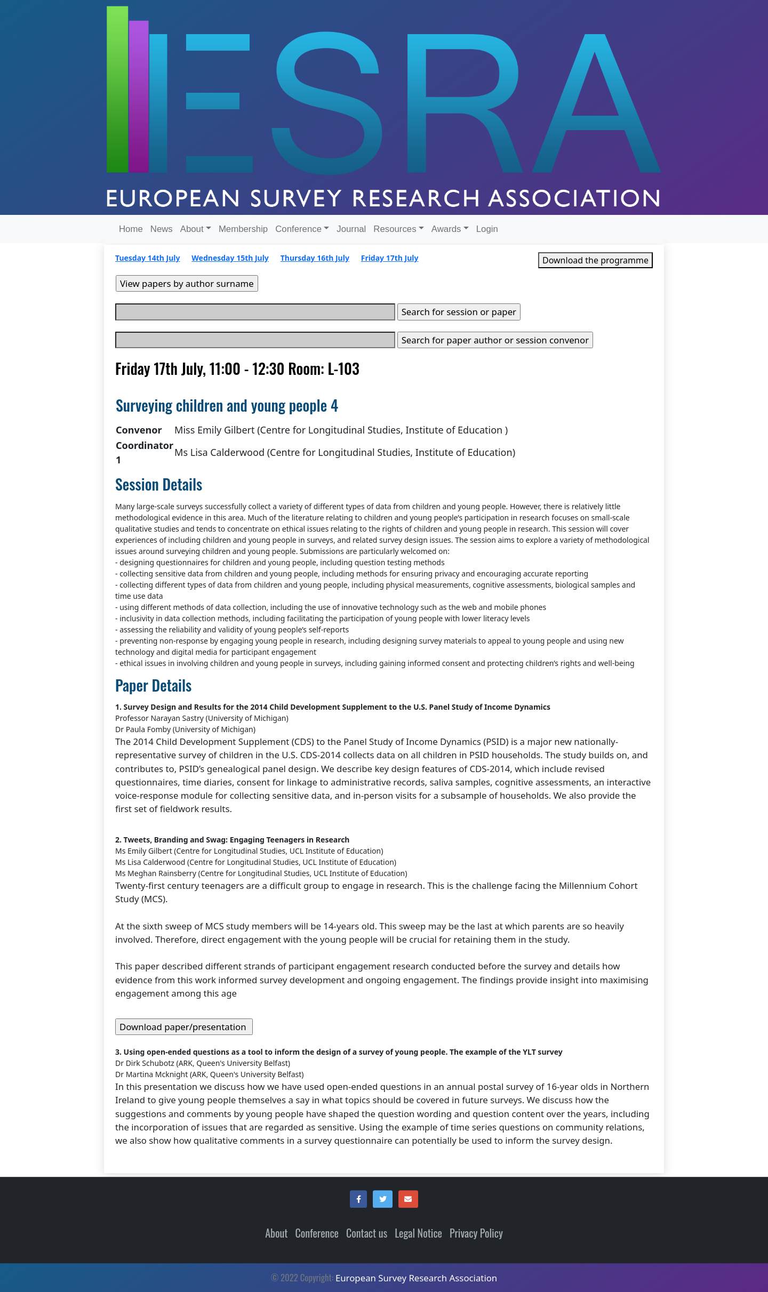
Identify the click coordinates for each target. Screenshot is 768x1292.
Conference (317, 1233)
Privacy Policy (476, 1233)
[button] (358, 1199)
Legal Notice (418, 1233)
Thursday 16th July (315, 258)
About (276, 1233)
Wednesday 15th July (230, 258)
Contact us (366, 1233)
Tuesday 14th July (147, 258)
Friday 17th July (390, 258)
